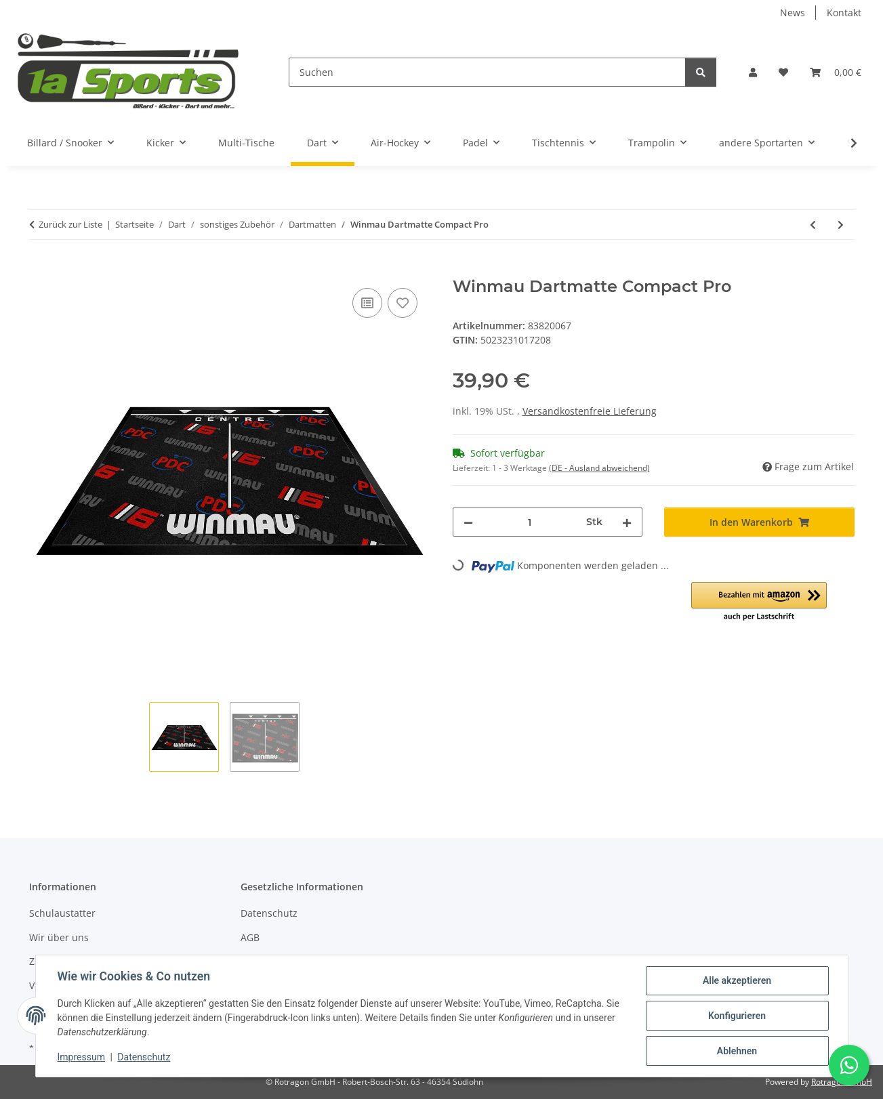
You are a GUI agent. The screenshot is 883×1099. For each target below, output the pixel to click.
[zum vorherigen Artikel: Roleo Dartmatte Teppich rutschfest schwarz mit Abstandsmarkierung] (813, 224)
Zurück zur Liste (70, 224)
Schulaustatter (62, 913)
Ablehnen (737, 1050)
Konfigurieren (737, 1015)
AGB (250, 937)
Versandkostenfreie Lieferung (589, 411)
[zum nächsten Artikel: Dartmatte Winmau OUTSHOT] (841, 224)
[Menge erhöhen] (627, 522)
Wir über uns (59, 937)
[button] (753, 72)
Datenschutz (143, 1057)
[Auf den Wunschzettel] (402, 303)
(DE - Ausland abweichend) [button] (599, 468)
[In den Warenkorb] (40, 269)
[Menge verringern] (468, 522)
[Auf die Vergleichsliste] (367, 303)
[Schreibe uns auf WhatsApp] (849, 1065)
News (792, 12)
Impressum (81, 1057)
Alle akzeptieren (737, 980)
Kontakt (844, 12)
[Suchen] (487, 72)
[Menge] (529, 522)
